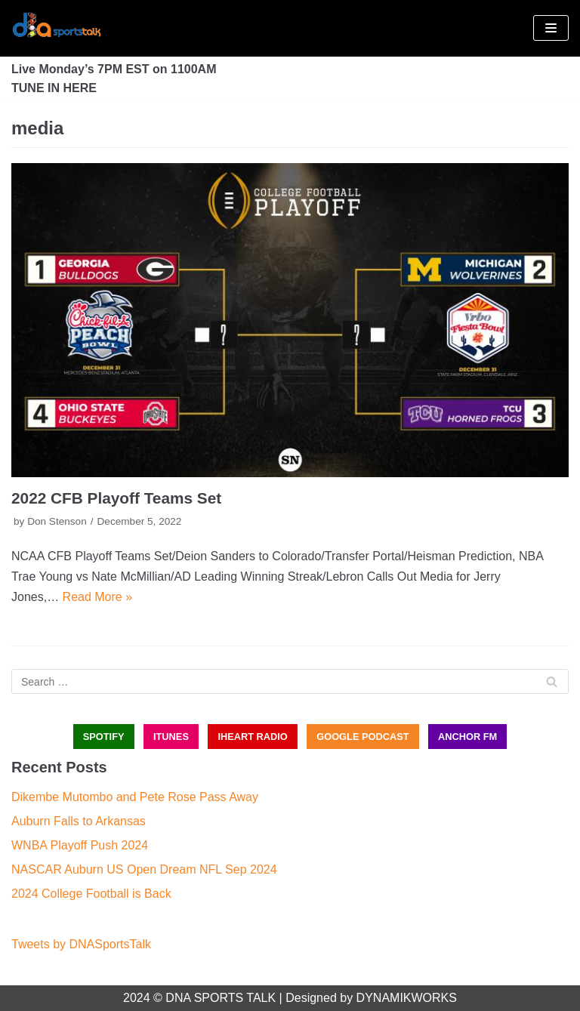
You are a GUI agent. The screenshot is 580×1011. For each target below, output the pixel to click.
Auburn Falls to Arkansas (78, 821)
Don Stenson (57, 521)
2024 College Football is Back (91, 893)
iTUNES (171, 736)
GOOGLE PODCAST (362, 736)
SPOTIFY (104, 736)
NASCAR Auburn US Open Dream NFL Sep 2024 (144, 869)
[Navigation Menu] (551, 28)
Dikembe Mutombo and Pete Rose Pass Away (134, 797)
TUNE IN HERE (54, 88)
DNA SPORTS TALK (220, 997)
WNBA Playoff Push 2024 (79, 845)
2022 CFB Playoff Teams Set (116, 498)
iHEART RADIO (252, 736)
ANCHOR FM (467, 736)
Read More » (98, 596)
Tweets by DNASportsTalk (81, 944)
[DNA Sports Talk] (56, 28)
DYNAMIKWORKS (406, 997)
